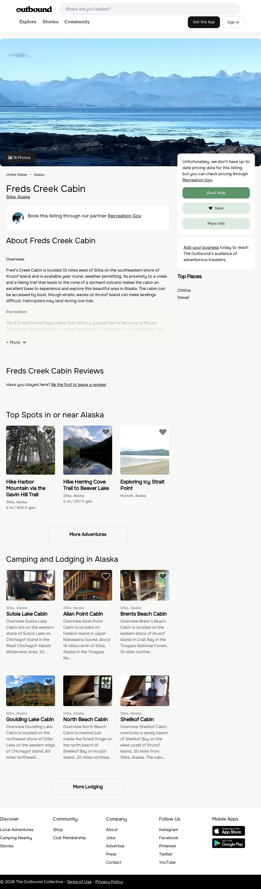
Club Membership (69, 837)
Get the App (204, 22)
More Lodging (88, 787)
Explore (27, 22)
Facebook (168, 837)
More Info (216, 223)
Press (111, 854)
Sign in (233, 22)
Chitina (184, 290)
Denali (183, 297)
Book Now (216, 192)
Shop (58, 829)
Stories (50, 22)
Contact (113, 862)
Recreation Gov (124, 216)
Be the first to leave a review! (78, 384)
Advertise (115, 846)
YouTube (167, 862)
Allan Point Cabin (83, 614)
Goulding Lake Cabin (30, 719)
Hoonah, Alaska (133, 495)
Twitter (166, 854)
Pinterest (167, 846)
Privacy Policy (109, 881)
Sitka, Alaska (18, 197)
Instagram (168, 829)
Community (77, 22)
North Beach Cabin (85, 719)
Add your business (201, 247)
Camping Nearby (16, 837)
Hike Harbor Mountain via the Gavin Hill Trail (25, 488)
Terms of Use (79, 881)
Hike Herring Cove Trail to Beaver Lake (86, 485)
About (112, 829)
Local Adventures (16, 829)
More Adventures (87, 534)
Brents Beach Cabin (143, 614)
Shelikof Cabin (137, 719)
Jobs (110, 837)
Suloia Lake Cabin (26, 614)
